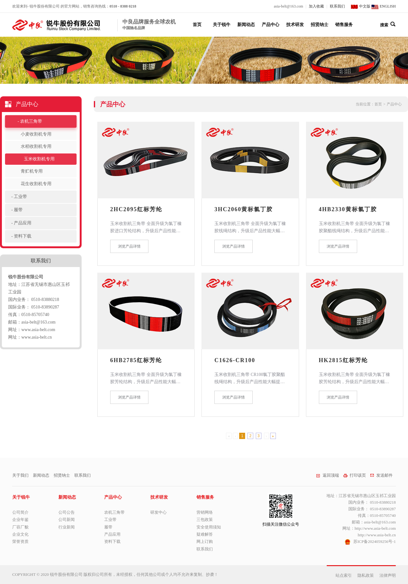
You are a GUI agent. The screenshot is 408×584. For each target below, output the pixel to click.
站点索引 (344, 575)
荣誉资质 (20, 541)
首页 (197, 24)
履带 (18, 209)
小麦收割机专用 (36, 134)
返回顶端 (327, 475)
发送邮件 (381, 475)
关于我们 (20, 475)
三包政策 (204, 519)
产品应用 (22, 223)
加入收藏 (316, 6)
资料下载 (22, 236)
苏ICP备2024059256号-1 (374, 541)
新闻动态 (246, 24)
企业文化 (20, 534)
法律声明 (387, 575)
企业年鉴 (20, 519)
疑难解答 (204, 534)
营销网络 (204, 512)
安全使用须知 (208, 527)
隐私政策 (365, 575)
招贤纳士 (319, 24)
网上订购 (204, 541)
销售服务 (344, 24)
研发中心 (158, 512)
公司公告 (66, 512)
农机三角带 (31, 121)
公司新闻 (66, 519)
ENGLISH (383, 6)
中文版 (360, 6)
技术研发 (295, 24)
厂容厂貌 (20, 527)
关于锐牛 (221, 24)
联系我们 (337, 6)
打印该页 (354, 475)
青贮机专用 (32, 171)
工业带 (20, 196)
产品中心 (270, 24)
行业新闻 (66, 527)
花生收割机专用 (36, 183)
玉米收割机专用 (39, 159)
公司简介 (20, 512)
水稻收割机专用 (36, 146)
